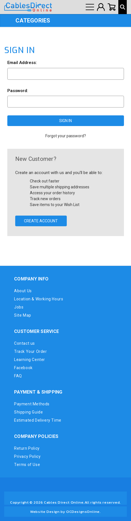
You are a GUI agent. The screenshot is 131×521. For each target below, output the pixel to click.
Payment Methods (32, 404)
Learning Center (29, 359)
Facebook (23, 367)
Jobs (18, 307)
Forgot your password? (65, 136)
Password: (17, 90)
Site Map (22, 315)
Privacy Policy (27, 456)
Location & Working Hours (38, 299)
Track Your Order (30, 351)
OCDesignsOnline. (83, 511)
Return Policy (27, 448)
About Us (23, 291)
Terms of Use (27, 464)
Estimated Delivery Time (37, 420)
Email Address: (22, 62)
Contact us (24, 343)
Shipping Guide (28, 412)
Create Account (41, 221)
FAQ (18, 376)
